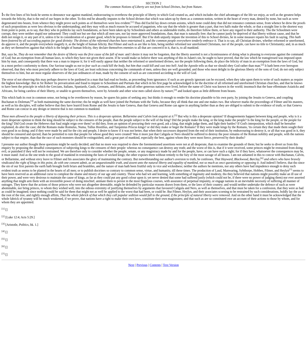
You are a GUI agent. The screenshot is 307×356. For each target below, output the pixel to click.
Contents (155, 265)
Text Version (171, 265)
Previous (141, 265)
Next (131, 265)
